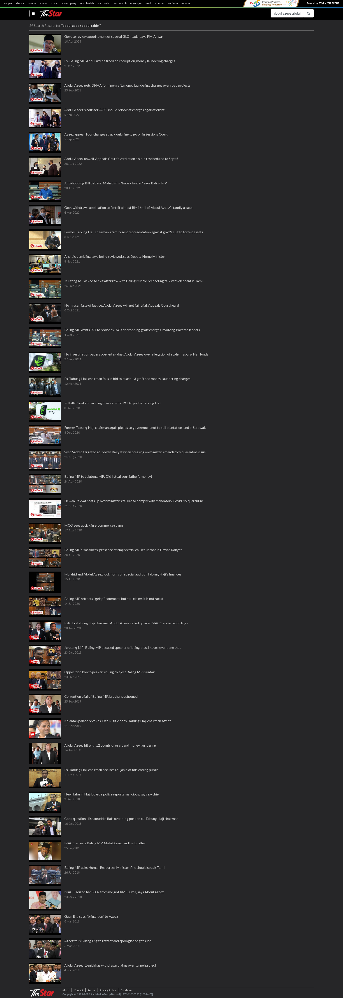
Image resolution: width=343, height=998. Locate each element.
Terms (91, 990)
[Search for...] (287, 13)
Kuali (148, 3)
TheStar (20, 3)
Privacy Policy (108, 990)
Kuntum (159, 3)
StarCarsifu (103, 3)
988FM (185, 3)
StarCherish (87, 3)
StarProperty (68, 3)
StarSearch (120, 3)
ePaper (8, 3)
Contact (78, 990)
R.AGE (43, 3)
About (65, 990)
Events (32, 3)
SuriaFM (173, 3)
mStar (54, 3)
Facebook (126, 990)
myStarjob (136, 3)
